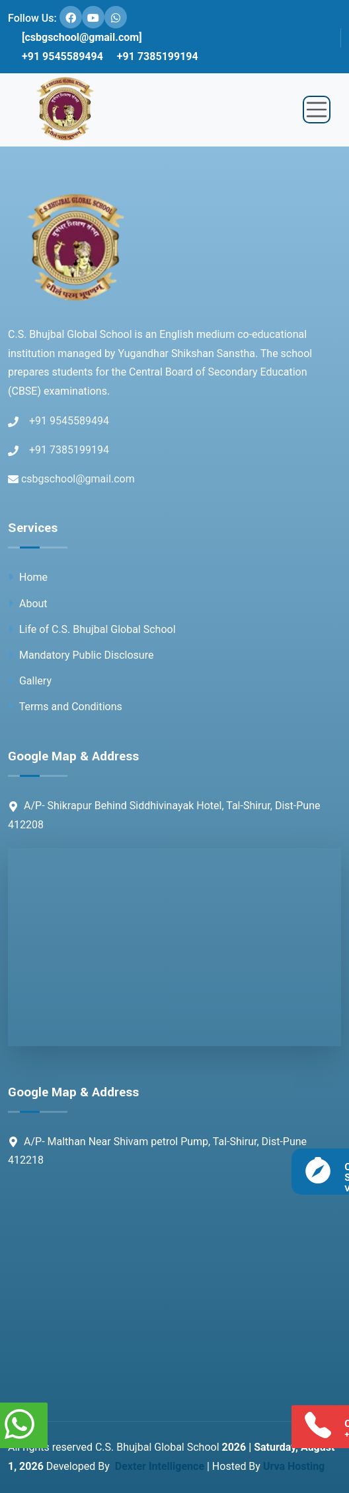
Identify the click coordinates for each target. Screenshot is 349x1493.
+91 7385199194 (150, 56)
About (28, 603)
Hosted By (268, 1466)
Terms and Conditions (65, 706)
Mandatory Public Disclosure (80, 655)
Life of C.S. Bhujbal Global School (92, 629)
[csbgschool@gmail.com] (75, 37)
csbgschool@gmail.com (71, 479)
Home (28, 577)
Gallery (30, 681)
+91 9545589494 (55, 56)
